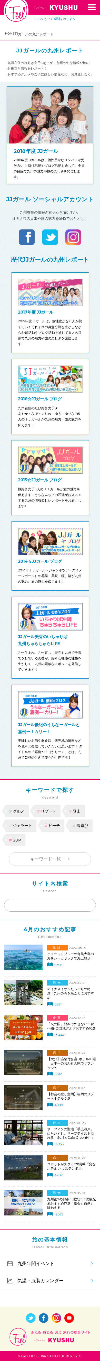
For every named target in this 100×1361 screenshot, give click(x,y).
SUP (17, 840)
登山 (77, 811)
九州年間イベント (35, 1263)
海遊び (82, 825)
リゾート (48, 811)
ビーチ (54, 825)
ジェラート (22, 825)
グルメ (18, 811)
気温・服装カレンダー (40, 1280)
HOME (9, 33)
